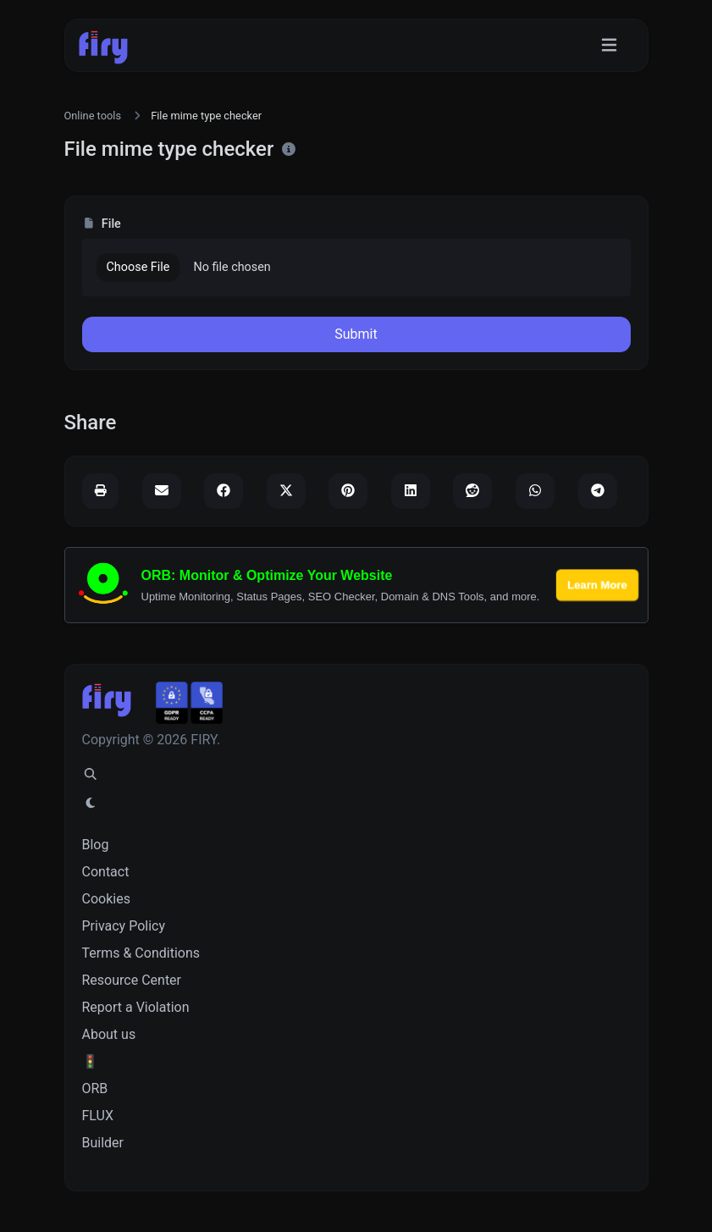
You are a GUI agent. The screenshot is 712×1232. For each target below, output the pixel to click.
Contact (106, 872)
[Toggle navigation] (609, 45)
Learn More (597, 584)
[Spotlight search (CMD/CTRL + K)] (90, 775)
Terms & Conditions (141, 953)
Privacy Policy (124, 926)
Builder (103, 1143)
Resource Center (132, 980)
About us (109, 1034)
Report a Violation (136, 1007)
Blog (95, 845)
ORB (95, 1088)
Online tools (93, 115)
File (101, 224)
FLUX (97, 1116)
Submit (355, 334)
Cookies (106, 899)
